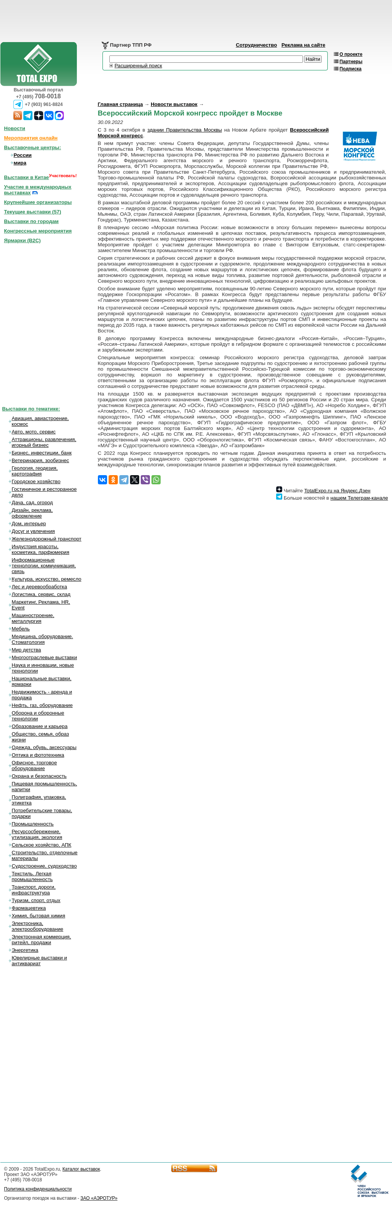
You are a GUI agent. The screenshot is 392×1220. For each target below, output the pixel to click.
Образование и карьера (40, 726)
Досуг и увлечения (33, 531)
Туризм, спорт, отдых (36, 900)
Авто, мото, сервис (34, 432)
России (23, 155)
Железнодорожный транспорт (46, 539)
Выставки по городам (31, 221)
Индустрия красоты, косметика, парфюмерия (41, 549)
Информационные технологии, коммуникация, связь (44, 565)
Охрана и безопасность (39, 776)
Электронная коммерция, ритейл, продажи (41, 939)
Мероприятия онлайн (31, 138)
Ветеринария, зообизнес (40, 460)
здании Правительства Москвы (184, 130)
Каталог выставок (81, 1169)
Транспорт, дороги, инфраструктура (34, 890)
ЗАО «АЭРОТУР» (98, 1198)
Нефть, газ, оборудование (42, 705)
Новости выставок (174, 104)
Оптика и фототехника (38, 755)
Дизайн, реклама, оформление (32, 513)
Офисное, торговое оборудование (34, 765)
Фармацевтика (29, 908)
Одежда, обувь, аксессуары (44, 747)
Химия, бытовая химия (38, 916)
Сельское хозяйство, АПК (42, 845)
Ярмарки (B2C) (22, 240)
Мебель (21, 629)
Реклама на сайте (303, 45)
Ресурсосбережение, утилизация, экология (37, 834)
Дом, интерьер (29, 523)
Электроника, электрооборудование (37, 926)
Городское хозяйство (36, 481)
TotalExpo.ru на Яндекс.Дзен (337, 491)
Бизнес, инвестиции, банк (42, 453)
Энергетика (25, 950)
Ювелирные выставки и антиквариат (39, 960)
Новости (14, 128)
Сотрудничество (256, 45)
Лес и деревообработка (39, 587)
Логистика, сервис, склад (41, 594)
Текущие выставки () (32, 212)
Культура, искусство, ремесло (46, 579)
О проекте (351, 54)
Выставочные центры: (32, 147)
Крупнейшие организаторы (38, 202)
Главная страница (120, 104)
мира (20, 163)
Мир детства (26, 650)
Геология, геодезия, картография (35, 471)
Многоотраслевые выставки (44, 657)
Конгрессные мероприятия (38, 231)
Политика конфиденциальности (38, 1189)
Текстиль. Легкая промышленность (32, 876)
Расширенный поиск (138, 65)
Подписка (350, 69)
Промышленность (33, 824)
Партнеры (351, 61)
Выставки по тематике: (31, 409)
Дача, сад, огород (32, 502)
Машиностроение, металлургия (33, 618)
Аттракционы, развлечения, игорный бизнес (44, 442)
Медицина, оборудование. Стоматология (42, 639)
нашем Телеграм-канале (359, 498)
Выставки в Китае (26, 177)
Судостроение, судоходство (44, 866)
